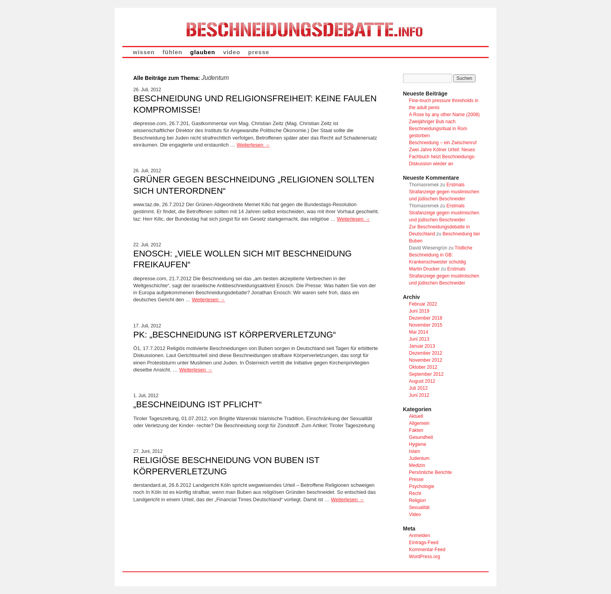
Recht (415, 493)
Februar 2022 (423, 304)
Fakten (416, 430)
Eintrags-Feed (423, 542)
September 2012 (426, 374)
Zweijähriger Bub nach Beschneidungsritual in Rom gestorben (438, 128)
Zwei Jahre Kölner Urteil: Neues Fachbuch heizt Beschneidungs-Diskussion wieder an (442, 156)
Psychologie (421, 486)
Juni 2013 (419, 339)
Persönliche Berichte (430, 472)
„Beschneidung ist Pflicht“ (197, 404)
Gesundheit (421, 437)
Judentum (419, 458)
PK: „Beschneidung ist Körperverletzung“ (234, 334)
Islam (414, 451)
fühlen (172, 52)
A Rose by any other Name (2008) (444, 114)
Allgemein (419, 423)
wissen (144, 52)
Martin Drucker (424, 269)
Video (415, 514)
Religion (417, 500)
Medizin (417, 465)
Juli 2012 (418, 388)
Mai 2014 (418, 332)
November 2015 (425, 325)
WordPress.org (424, 556)
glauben (202, 52)
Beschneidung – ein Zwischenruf (443, 142)
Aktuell (416, 416)
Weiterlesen (253, 145)
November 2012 (425, 360)
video (231, 52)
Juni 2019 (419, 311)
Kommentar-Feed (427, 549)
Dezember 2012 (425, 353)
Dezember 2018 (425, 318)
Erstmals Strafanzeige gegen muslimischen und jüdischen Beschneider (444, 192)
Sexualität (419, 507)
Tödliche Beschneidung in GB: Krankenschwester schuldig (441, 255)
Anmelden (419, 535)
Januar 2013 (422, 346)
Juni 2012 (419, 395)
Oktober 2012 (423, 367)
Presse (416, 479)
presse (258, 52)
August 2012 (422, 381)
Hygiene (417, 444)
